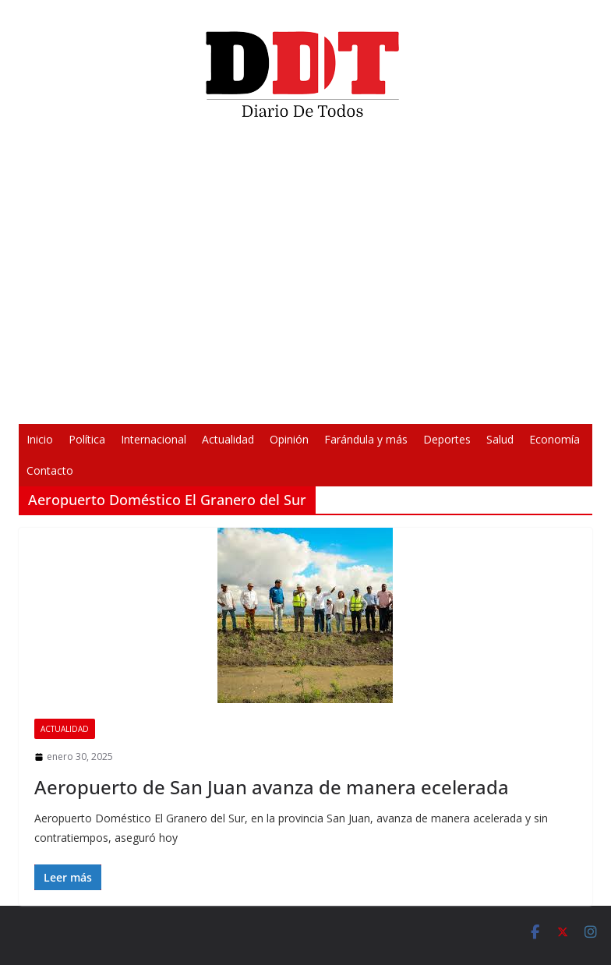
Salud (500, 439)
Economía (554, 439)
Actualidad (228, 439)
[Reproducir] (76, 402)
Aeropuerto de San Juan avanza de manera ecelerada (271, 787)
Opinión (289, 439)
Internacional (153, 439)
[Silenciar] (509, 402)
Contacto (49, 470)
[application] (305, 277)
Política (87, 439)
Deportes (447, 439)
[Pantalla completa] (534, 402)
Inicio (39, 439)
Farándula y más (366, 439)
